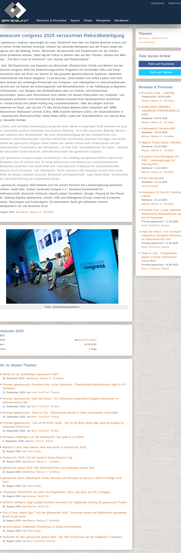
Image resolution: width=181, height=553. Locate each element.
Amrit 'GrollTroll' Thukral (45, 392)
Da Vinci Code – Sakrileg (158, 92)
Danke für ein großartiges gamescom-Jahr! (31, 374)
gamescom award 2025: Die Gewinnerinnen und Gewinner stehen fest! (49, 467)
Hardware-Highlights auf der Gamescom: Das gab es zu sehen (43, 437)
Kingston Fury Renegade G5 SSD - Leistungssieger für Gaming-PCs (160, 160)
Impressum (157, 3)
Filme (88, 20)
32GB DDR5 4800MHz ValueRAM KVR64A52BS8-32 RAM (161, 110)
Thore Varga (34, 451)
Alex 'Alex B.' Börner (42, 441)
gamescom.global (87, 340)
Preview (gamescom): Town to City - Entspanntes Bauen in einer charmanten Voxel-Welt (60, 412)
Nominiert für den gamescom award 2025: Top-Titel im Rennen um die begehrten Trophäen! (63, 537)
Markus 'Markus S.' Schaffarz (37, 212)
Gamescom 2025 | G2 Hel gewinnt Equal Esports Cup (38, 457)
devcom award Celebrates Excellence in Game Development (42, 526)
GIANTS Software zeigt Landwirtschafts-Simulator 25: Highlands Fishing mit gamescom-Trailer (65, 502)
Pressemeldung (147, 42)
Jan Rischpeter (150, 186)
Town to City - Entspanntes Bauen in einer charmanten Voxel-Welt (159, 257)
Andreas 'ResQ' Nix (38, 496)
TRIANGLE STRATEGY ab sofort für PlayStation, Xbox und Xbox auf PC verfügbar (56, 492)
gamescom (144, 38)
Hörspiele (103, 20)
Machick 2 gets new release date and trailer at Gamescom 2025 (44, 447)
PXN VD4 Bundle (153, 178)
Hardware (122, 20)
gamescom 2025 (160, 38)
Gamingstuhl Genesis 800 (158, 128)
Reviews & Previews (52, 20)
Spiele (75, 20)
